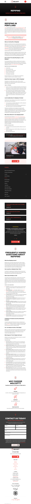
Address (6, 430)
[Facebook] (12, 499)
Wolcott (6, 27)
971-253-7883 (15, 451)
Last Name (17, 425)
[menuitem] (15, 170)
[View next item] (16, 238)
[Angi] (13, 499)
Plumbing (15, 462)
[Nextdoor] (18, 499)
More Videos (15, 161)
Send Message (15, 445)
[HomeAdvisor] (15, 499)
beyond (24, 28)
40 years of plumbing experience (19, 27)
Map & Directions (15, 476)
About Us (15, 461)
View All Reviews (15, 241)
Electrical (15, 465)
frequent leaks (7, 49)
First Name (6, 425)
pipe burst (8, 324)
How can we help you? (7, 435)
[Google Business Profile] (17, 499)
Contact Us (15, 456)
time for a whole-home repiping (15, 64)
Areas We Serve (15, 466)
